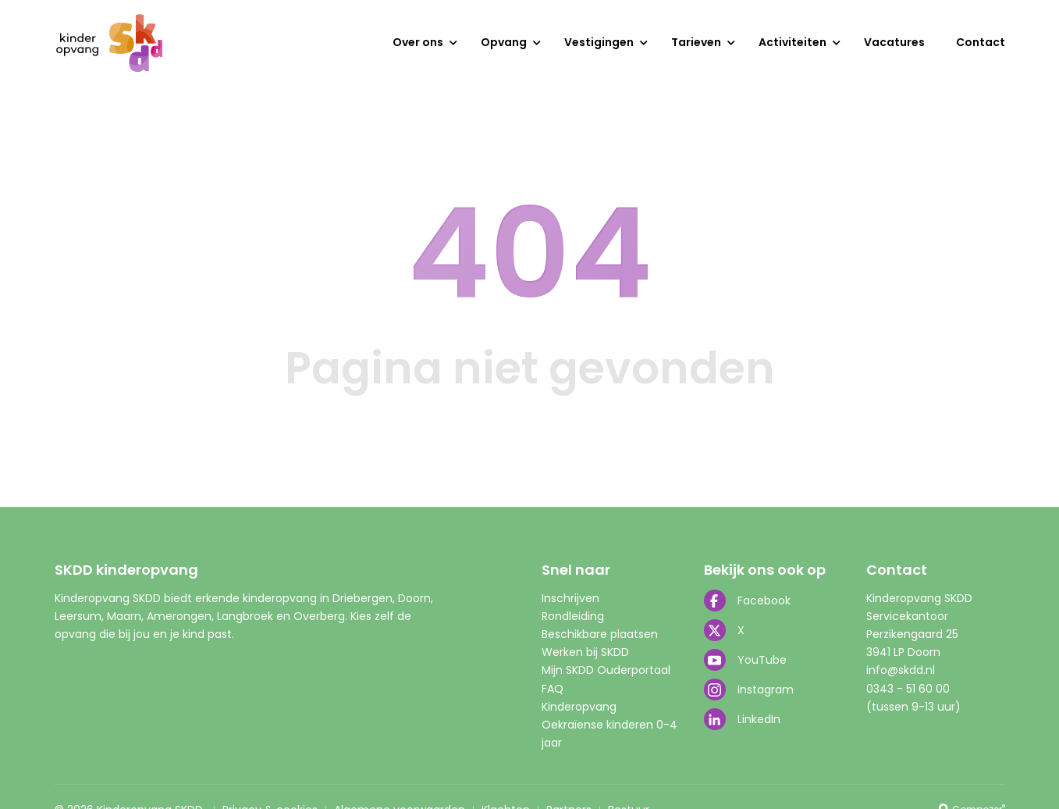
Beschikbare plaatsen (600, 634)
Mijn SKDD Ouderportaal (606, 670)
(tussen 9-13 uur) (913, 707)
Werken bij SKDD (585, 652)
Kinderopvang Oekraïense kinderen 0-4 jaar (609, 724)
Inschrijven (570, 598)
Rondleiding (573, 616)
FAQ (552, 689)
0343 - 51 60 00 (908, 689)
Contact (980, 42)
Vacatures (894, 42)
